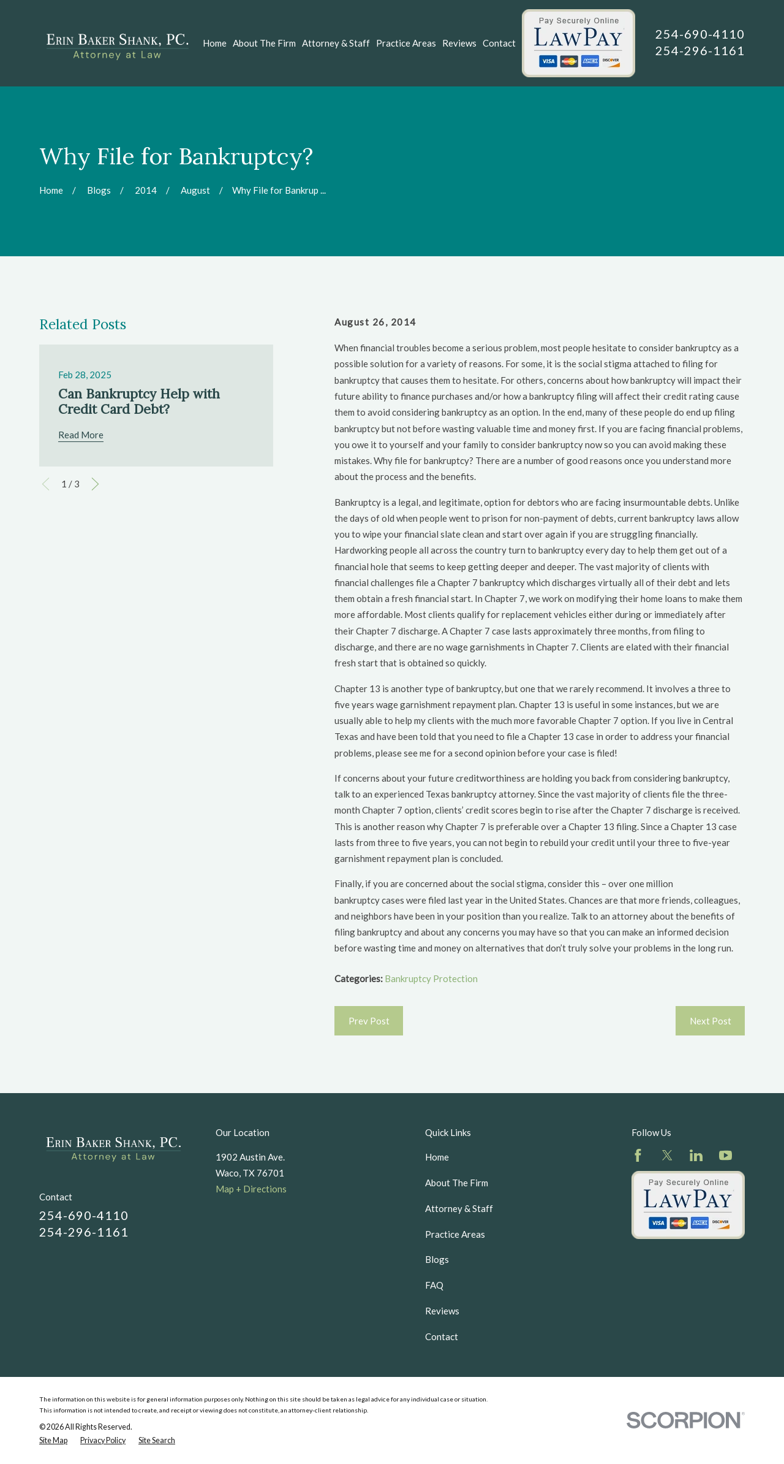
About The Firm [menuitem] (264, 42)
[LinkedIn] (696, 1155)
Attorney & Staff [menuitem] (336, 42)
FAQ (434, 1285)
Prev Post (369, 1020)
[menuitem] (53, 1440)
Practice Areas (455, 1234)
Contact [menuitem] (499, 42)
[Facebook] (637, 1155)
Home (437, 1156)
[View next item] (95, 484)
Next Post (710, 1020)
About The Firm (456, 1182)
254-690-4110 (700, 33)
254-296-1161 (700, 50)
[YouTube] (725, 1155)
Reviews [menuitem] (459, 42)
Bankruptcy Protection (431, 978)
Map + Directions (251, 1188)
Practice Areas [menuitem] (406, 42)
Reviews (442, 1310)
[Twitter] (667, 1155)
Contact (441, 1336)
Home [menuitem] (215, 42)
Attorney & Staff (459, 1208)
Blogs (437, 1259)
